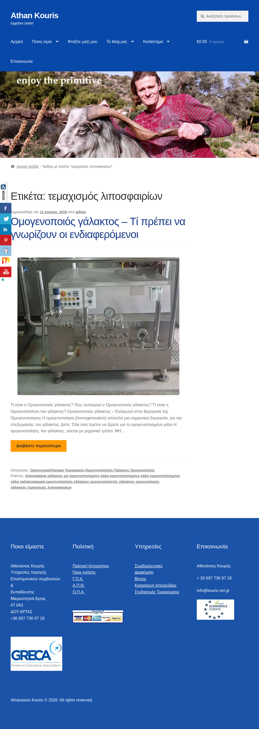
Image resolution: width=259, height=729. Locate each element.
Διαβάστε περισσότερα (38, 446)
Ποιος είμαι (42, 41)
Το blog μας (116, 41)
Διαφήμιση (144, 572)
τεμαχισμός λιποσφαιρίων (49, 487)
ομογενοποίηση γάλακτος (67, 482)
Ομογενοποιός (142, 470)
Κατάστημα (153, 41)
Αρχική (17, 41)
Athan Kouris (34, 15)
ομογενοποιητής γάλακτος (112, 482)
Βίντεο (140, 579)
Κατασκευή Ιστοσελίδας (156, 585)
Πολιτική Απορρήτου (91, 566)
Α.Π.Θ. (79, 585)
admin (81, 212)
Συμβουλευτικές (149, 566)
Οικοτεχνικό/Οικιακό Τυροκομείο (57, 470)
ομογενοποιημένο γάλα (129, 476)
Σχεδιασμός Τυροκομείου (157, 592)
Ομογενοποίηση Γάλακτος (107, 470)
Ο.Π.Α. (79, 592)
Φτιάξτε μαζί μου (82, 41)
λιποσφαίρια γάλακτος (44, 476)
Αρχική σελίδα (27, 166)
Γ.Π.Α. (78, 579)
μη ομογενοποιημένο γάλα (86, 476)
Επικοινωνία (22, 61)
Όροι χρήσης (84, 572)
